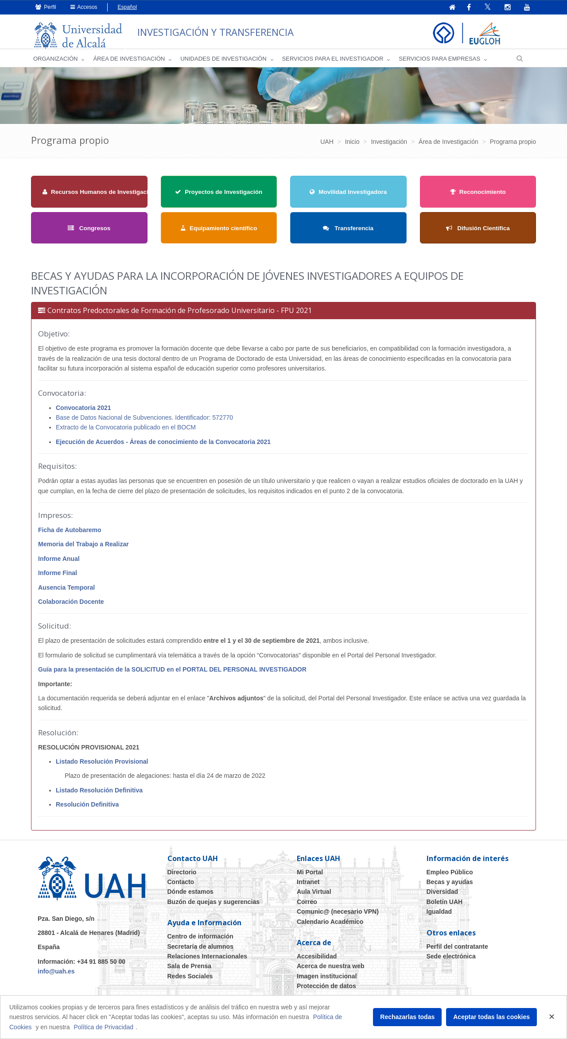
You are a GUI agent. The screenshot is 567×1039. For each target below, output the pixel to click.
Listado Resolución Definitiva (99, 793)
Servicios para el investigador (333, 62)
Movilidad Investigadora (348, 195)
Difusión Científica (478, 231)
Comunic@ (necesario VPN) (338, 915)
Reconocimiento (478, 195)
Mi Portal (310, 875)
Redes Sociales (190, 979)
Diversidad (442, 895)
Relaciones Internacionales (207, 959)
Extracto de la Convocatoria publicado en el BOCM (126, 431)
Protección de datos (326, 989)
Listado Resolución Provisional (102, 765)
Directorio (182, 875)
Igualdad (439, 915)
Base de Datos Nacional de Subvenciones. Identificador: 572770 (144, 421)
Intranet (308, 885)
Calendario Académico (330, 925)
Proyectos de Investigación (218, 195)
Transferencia (348, 231)
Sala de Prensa (189, 969)
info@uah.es (56, 974)
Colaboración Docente (71, 605)
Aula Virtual (314, 895)
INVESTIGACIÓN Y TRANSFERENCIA (238, 31)
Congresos (89, 231)
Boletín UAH (445, 905)
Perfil (45, 7)
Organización (55, 62)
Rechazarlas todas (407, 1016)
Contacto (180, 885)
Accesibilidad (317, 959)
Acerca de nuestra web (331, 969)
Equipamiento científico (218, 231)
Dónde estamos (190, 895)
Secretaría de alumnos (200, 950)
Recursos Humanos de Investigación (99, 195)
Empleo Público (450, 875)
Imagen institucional (327, 979)
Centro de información (200, 939)
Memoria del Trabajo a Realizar (83, 548)
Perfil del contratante (457, 950)
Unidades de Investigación (223, 62)
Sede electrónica (451, 959)
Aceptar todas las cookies (491, 1016)
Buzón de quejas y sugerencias (213, 905)
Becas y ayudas (450, 885)
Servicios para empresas (439, 62)
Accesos (83, 7)
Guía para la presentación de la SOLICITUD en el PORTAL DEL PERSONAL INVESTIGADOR (172, 672)
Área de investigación (129, 62)
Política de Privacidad (103, 1027)
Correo (307, 905)
